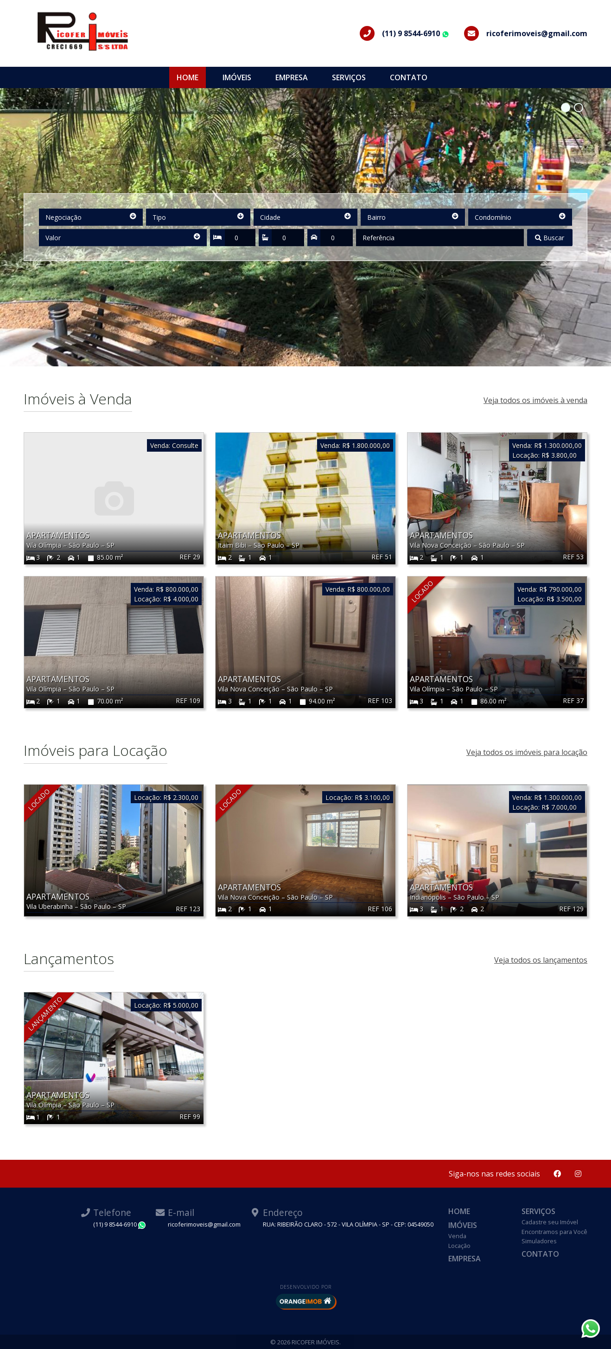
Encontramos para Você (554, 1232)
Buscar (549, 237)
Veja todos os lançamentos (540, 960)
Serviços (349, 77)
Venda (457, 1236)
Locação (459, 1245)
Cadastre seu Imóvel (550, 1222)
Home (187, 77)
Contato (408, 77)
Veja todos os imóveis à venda (535, 400)
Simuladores (539, 1241)
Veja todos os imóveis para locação (526, 752)
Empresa (291, 77)
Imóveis (237, 77)
